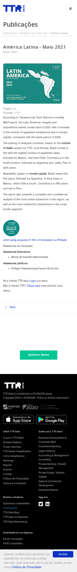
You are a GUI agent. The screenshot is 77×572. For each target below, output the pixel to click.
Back (12, 307)
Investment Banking (50, 446)
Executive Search (48, 489)
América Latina (59, 33)
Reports (7, 465)
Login (32, 280)
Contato (7, 474)
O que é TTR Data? (13, 437)
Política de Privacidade (16, 478)
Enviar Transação (13, 538)
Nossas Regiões (12, 442)
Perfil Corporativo (13, 543)
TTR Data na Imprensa (15, 516)
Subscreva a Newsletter (16, 503)
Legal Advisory (47, 450)
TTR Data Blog (11, 512)
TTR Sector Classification (17, 451)
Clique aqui (33, 285)
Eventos (7, 469)
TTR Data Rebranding (15, 521)
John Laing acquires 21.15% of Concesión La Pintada (35, 239)
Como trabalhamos (13, 456)
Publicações (10, 33)
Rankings (8, 460)
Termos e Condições (14, 483)
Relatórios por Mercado (34, 33)
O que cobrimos (12, 446)
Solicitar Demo (38, 355)
